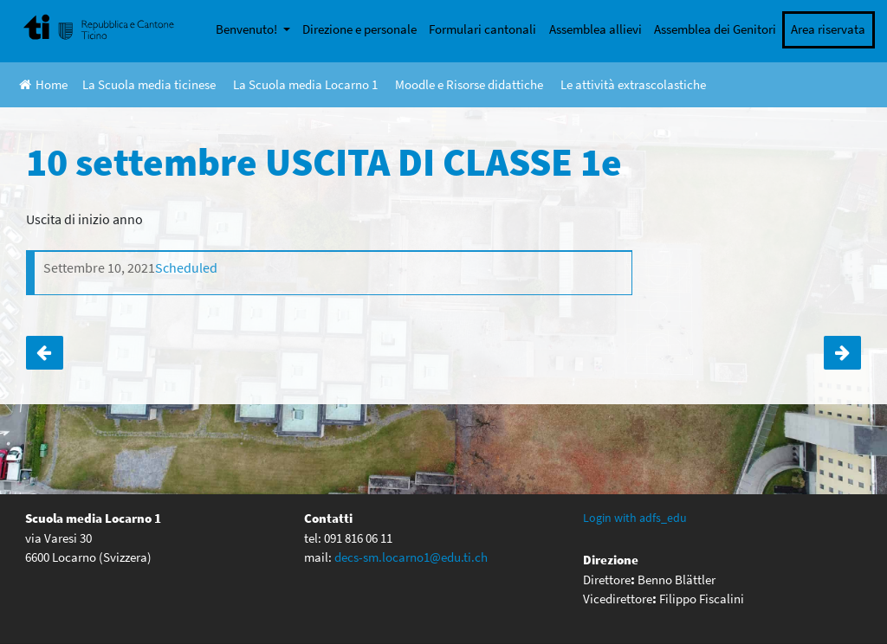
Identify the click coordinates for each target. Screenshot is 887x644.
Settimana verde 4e (44, 353)
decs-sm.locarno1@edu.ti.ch (411, 557)
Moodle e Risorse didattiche (469, 84)
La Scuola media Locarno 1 (305, 84)
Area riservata (828, 29)
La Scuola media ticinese (149, 84)
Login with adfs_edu (635, 517)
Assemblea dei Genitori (715, 29)
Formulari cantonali (482, 29)
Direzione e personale (359, 29)
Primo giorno (842, 353)
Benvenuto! (248, 29)
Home (43, 84)
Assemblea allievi (595, 29)
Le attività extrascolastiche (633, 84)
